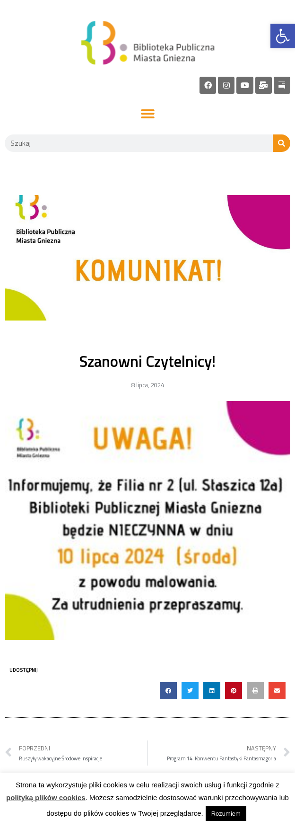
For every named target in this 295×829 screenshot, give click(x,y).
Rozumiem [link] (226, 813)
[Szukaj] (281, 143)
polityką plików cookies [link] (46, 797)
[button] (148, 114)
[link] (282, 36)
